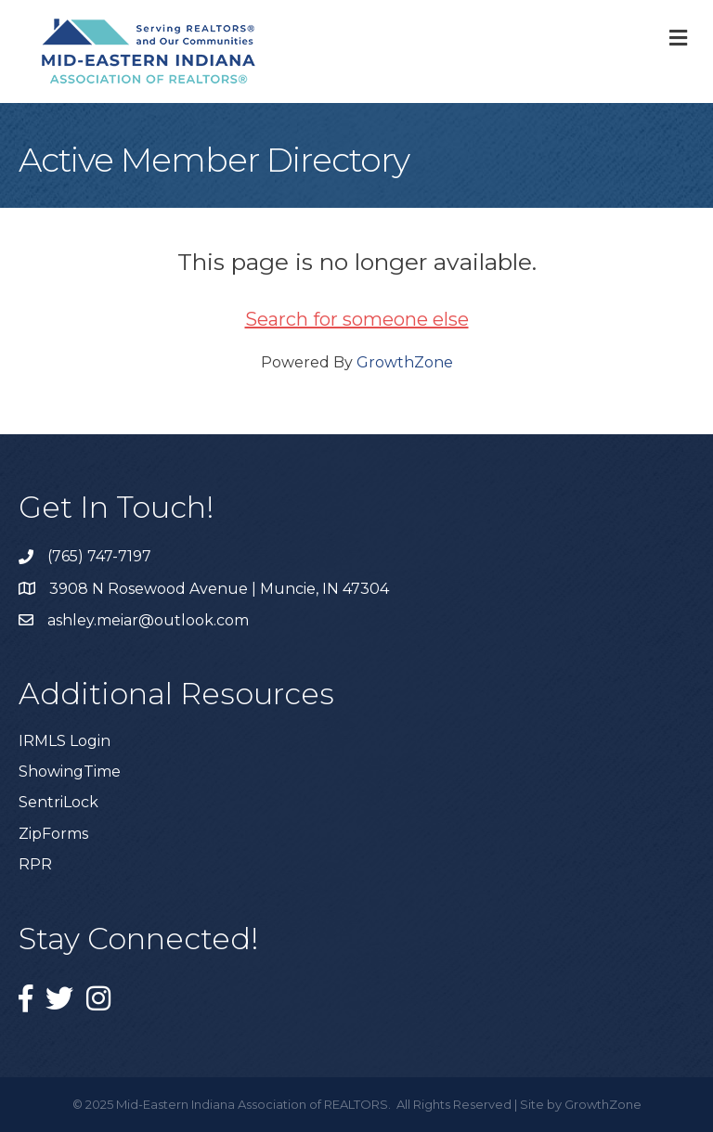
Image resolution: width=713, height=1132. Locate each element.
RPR (35, 864)
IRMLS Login (64, 741)
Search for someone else (357, 319)
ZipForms (53, 834)
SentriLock (58, 802)
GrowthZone (404, 362)
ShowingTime (70, 771)
